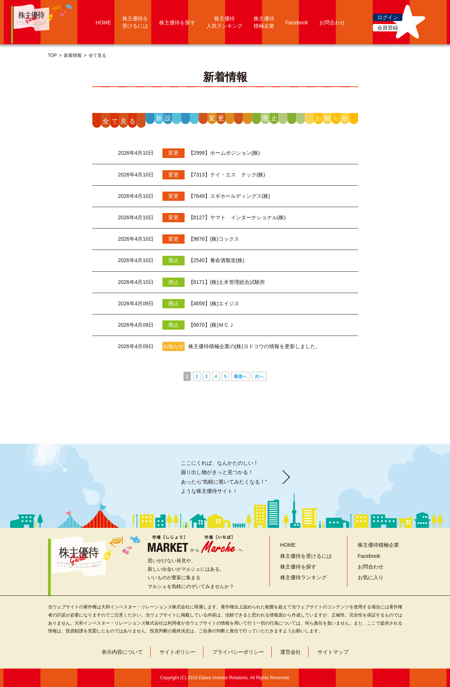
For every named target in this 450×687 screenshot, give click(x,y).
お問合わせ (332, 22)
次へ (259, 376)
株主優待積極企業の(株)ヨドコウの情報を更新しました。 (254, 346)
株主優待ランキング (303, 577)
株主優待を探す (177, 22)
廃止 (271, 118)
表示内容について (122, 652)
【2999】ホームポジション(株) (224, 153)
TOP (52, 55)
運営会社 (290, 652)
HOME (103, 22)
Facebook (296, 22)
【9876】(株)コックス (213, 239)
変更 (218, 118)
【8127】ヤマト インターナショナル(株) (237, 217)
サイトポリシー (177, 652)
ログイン (387, 17)
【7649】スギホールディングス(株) (229, 196)
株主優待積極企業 (378, 545)
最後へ (240, 376)
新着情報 (73, 55)
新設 (165, 118)
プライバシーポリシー (238, 652)
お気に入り (371, 577)
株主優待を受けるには (306, 556)
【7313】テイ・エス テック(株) (226, 175)
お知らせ (333, 118)
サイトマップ (332, 652)
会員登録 (387, 28)
